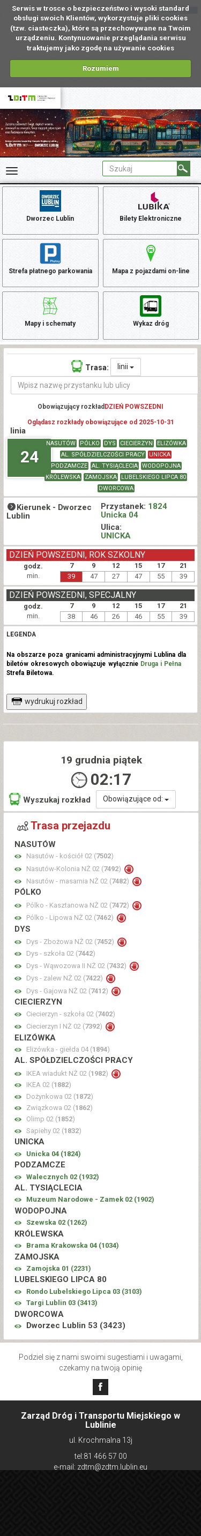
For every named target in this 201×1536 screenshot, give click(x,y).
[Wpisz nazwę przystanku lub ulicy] (104, 385)
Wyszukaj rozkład (50, 799)
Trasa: (90, 366)
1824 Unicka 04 (134, 510)
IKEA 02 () (48, 1085)
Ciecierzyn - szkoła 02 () (70, 1014)
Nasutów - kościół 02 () (70, 856)
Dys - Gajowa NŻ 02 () (68, 991)
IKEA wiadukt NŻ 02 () (68, 1073)
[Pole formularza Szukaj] (139, 168)
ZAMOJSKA (101, 477)
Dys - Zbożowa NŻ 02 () (71, 942)
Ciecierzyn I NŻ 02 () (65, 1026)
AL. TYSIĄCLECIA (115, 465)
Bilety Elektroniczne (151, 205)
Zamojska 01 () (58, 1268)
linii (125, 366)
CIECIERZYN (136, 443)
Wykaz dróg (151, 310)
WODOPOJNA (161, 465)
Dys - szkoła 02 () (60, 953)
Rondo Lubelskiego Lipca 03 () (84, 1291)
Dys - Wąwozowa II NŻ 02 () (77, 966)
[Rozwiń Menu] (12, 171)
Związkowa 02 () (59, 1108)
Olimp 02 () (50, 1119)
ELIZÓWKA (171, 443)
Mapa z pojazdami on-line (151, 258)
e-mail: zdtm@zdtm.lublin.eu (100, 1467)
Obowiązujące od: (136, 799)
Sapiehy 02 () (53, 1131)
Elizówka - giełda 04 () (68, 1049)
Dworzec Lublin (50, 205)
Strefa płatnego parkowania (50, 258)
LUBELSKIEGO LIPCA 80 (153, 477)
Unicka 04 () (53, 1154)
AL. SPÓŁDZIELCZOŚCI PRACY (103, 454)
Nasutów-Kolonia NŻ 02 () (74, 869)
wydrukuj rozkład (47, 701)
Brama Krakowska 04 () (72, 1245)
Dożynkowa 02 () (59, 1096)
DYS (110, 443)
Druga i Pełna (160, 664)
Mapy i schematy (50, 310)
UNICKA (159, 454)
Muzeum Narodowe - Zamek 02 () (90, 1199)
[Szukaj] (183, 168)
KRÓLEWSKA (63, 477)
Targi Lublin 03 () (62, 1303)
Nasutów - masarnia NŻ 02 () (78, 881)
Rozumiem (101, 68)
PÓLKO (90, 443)
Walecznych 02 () (62, 1177)
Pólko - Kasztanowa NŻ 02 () (78, 905)
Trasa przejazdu (63, 825)
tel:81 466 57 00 (101, 1456)
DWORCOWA (116, 488)
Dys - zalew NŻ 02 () (65, 978)
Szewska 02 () (56, 1222)
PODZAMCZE (69, 465)
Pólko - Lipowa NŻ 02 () (70, 917)
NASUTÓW (61, 443)
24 (29, 456)
